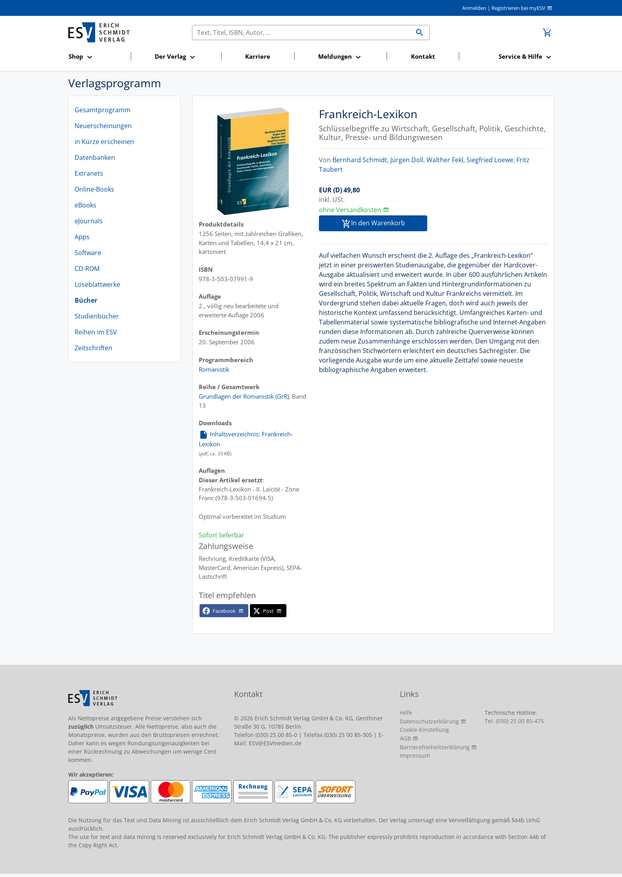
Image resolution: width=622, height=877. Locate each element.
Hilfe (406, 712)
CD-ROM (87, 268)
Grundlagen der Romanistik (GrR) (244, 396)
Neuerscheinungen (103, 125)
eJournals (89, 221)
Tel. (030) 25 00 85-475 (514, 721)
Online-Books (94, 189)
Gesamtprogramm (103, 110)
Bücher (86, 300)
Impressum (415, 755)
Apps (82, 236)
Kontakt (423, 56)
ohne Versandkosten (350, 209)
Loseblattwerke (97, 284)
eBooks (85, 205)
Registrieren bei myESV (518, 8)
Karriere (257, 56)
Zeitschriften (93, 348)
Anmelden (474, 8)
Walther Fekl (444, 159)
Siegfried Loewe (489, 159)
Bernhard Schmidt (359, 159)
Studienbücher (97, 316)
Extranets (89, 173)
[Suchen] (301, 32)
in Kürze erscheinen (104, 141)
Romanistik (214, 369)
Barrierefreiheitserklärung (435, 747)
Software (88, 252)
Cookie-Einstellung (424, 729)
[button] (97, 57)
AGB (405, 738)
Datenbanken (95, 157)
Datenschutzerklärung (429, 721)
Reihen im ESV (96, 332)
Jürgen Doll (406, 159)
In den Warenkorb (373, 223)
